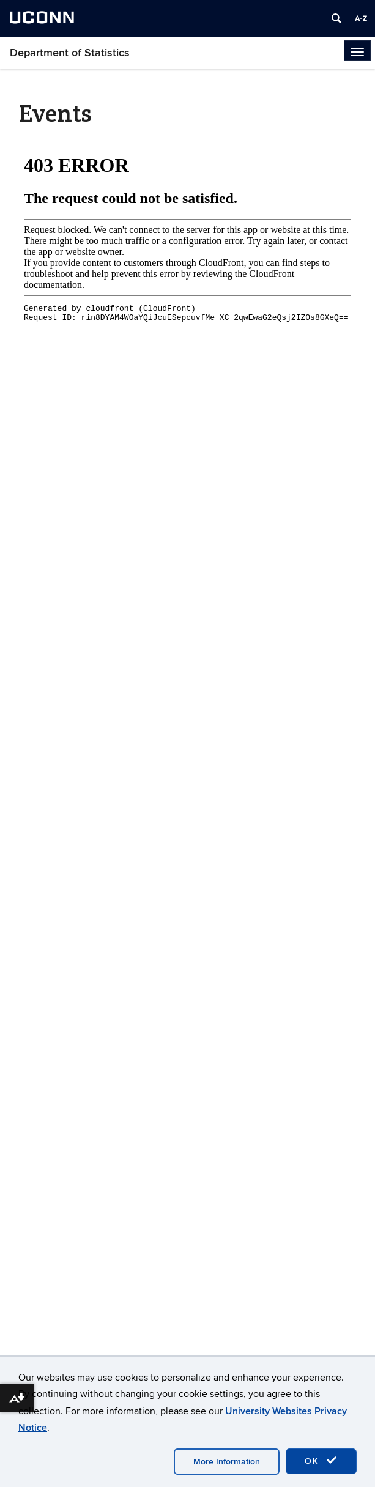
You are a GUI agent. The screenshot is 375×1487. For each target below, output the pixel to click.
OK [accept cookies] (321, 1460)
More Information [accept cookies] (226, 1461)
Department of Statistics (70, 52)
